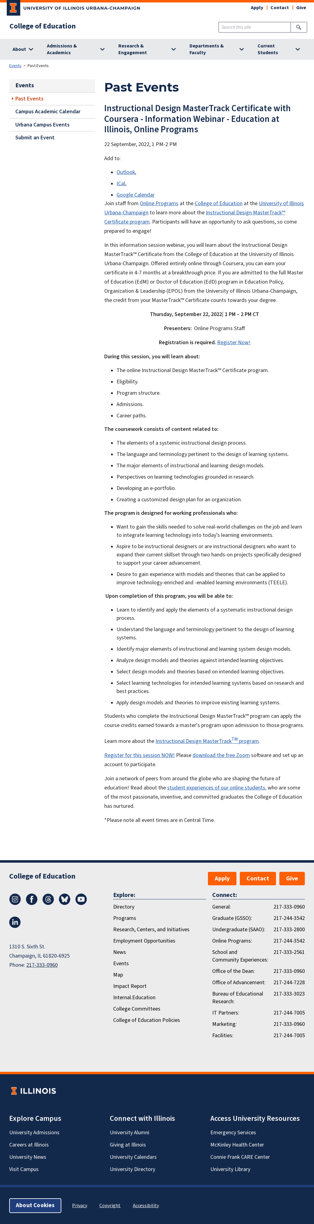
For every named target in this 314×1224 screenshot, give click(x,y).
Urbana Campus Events (42, 125)
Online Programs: (232, 941)
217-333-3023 (289, 994)
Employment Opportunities (144, 941)
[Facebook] (31, 903)
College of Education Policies (146, 1020)
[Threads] (48, 903)
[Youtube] (81, 903)
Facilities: (222, 1035)
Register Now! (234, 342)
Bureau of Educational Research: (237, 997)
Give (301, 7)
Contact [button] (279, 7)
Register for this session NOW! (139, 755)
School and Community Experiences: (240, 956)
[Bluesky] (64, 903)
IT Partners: (225, 1013)
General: (221, 907)
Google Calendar (136, 195)
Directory (123, 907)
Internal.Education (134, 997)
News (119, 952)
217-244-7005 (289, 1013)
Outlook (126, 172)
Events (15, 66)
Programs (124, 918)
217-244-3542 (289, 918)
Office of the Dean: (233, 971)
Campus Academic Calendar (47, 111)
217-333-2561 (289, 952)
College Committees (136, 1009)
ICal (121, 183)
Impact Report (130, 986)
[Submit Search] (298, 27)
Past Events (29, 99)
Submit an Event (35, 137)
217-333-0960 (42, 965)
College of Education (43, 26)
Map (118, 975)
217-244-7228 (289, 982)
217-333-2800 (289, 929)
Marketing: (224, 1024)
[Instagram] (15, 903)
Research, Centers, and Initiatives (151, 929)
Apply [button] (257, 7)
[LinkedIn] (15, 926)
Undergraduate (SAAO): (238, 929)
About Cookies (35, 1205)
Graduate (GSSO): (232, 918)
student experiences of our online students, (216, 788)
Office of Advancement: (239, 982)
